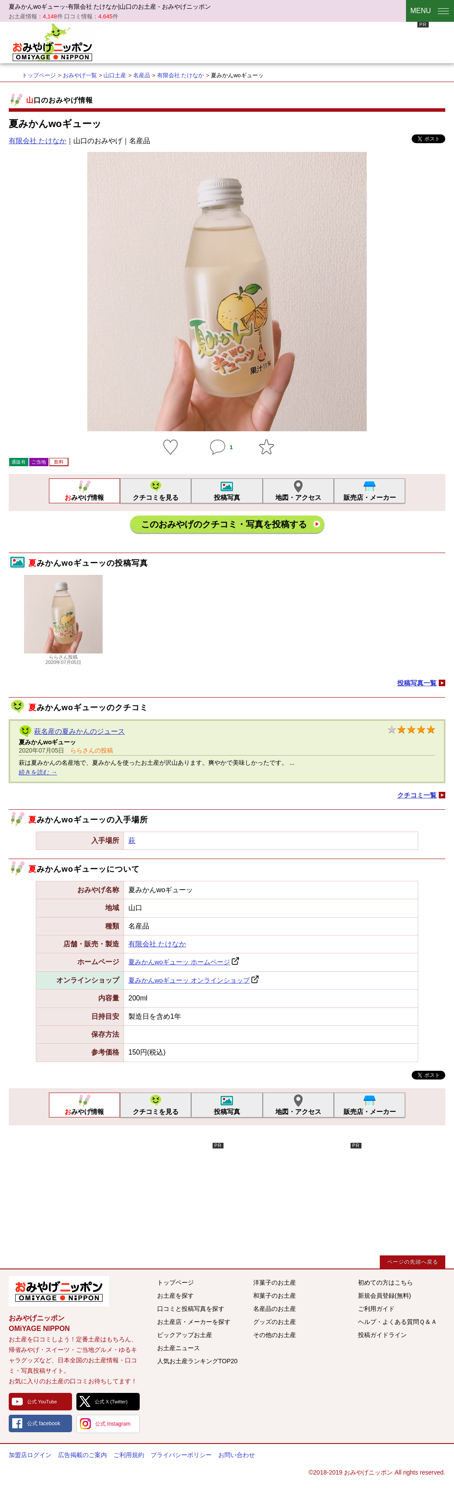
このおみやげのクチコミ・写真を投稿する (224, 524)
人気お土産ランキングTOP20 (197, 1361)
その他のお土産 (274, 1334)
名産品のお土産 (274, 1308)
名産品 (141, 75)
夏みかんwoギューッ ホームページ (179, 962)
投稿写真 (227, 497)
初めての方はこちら (385, 1282)
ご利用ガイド (376, 1308)
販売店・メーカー (370, 497)
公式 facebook (43, 1423)
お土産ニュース (178, 1347)
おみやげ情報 (84, 497)
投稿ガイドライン (382, 1334)
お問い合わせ (236, 1454)
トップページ (39, 75)
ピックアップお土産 (184, 1334)
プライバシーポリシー (181, 1454)
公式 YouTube (42, 1401)
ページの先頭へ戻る (412, 1262)
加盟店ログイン (30, 1454)
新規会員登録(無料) (384, 1295)
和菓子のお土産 (274, 1295)
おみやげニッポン (52, 41)
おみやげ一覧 (80, 75)
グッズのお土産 (274, 1321)
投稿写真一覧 (417, 683)
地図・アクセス (298, 497)
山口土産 (114, 75)
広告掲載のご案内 (82, 1454)
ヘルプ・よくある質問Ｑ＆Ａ (397, 1321)
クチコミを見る (156, 497)
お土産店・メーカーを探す (193, 1321)
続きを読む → (38, 772)
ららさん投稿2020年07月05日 (63, 657)
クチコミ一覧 (417, 795)
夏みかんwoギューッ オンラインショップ (189, 980)
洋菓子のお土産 (274, 1282)
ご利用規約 (129, 1454)
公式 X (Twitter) (111, 1401)
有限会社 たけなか (180, 75)
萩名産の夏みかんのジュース (79, 731)
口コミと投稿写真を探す (190, 1308)
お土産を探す (175, 1295)
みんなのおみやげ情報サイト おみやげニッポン (59, 1291)
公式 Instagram (113, 1424)
